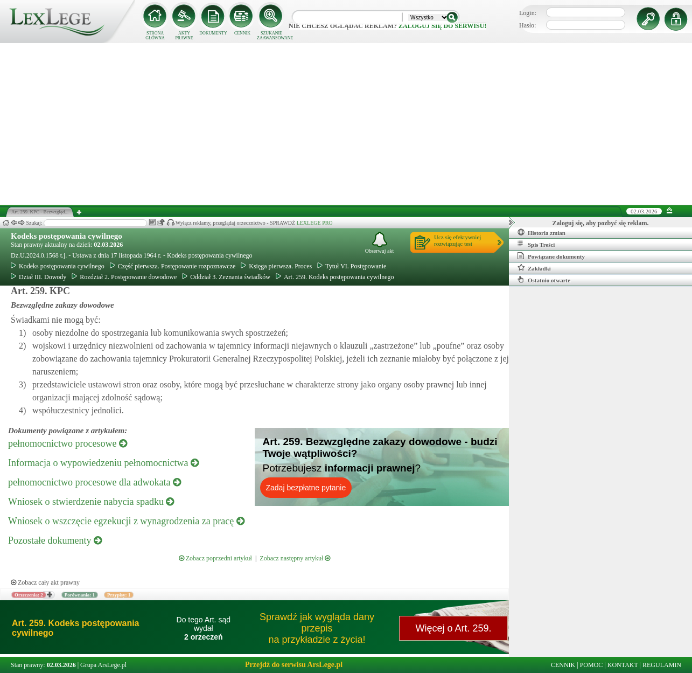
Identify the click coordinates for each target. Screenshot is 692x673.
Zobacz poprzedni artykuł (215, 558)
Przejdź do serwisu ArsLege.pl (293, 665)
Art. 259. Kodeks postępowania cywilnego (335, 277)
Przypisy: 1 (118, 595)
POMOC (591, 665)
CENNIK (242, 33)
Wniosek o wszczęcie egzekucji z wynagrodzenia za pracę (126, 521)
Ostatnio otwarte (544, 279)
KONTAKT (622, 665)
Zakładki (534, 268)
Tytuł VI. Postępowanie (351, 266)
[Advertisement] (346, 123)
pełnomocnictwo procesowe (67, 443)
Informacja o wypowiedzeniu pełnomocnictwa (103, 462)
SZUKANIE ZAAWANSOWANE (271, 35)
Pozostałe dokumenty (55, 540)
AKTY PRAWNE (184, 35)
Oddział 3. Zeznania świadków (226, 277)
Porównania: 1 (80, 595)
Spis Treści (536, 244)
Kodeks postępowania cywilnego (66, 236)
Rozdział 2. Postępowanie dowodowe (124, 277)
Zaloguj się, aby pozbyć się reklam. (601, 223)
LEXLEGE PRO (315, 223)
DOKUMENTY (213, 33)
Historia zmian (541, 232)
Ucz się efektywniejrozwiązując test (457, 240)
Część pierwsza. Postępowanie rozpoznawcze (173, 266)
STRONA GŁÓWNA (155, 35)
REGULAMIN (661, 665)
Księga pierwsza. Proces (276, 266)
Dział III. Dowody (38, 277)
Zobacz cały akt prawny (45, 582)
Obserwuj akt (379, 243)
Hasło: (527, 25)
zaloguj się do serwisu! (442, 26)
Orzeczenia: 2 (29, 595)
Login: (527, 13)
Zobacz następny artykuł (295, 558)
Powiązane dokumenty (551, 256)
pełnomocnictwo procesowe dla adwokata (94, 482)
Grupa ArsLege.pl (103, 665)
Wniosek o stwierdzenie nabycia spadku (91, 501)
